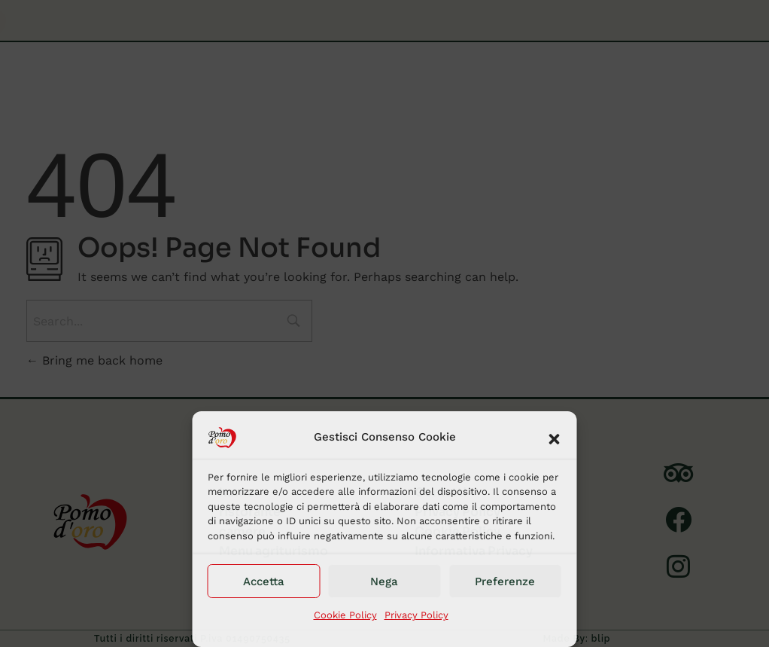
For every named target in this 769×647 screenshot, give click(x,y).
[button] (554, 437)
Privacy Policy (416, 615)
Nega (384, 581)
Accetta (263, 581)
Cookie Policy (345, 615)
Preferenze (505, 581)
